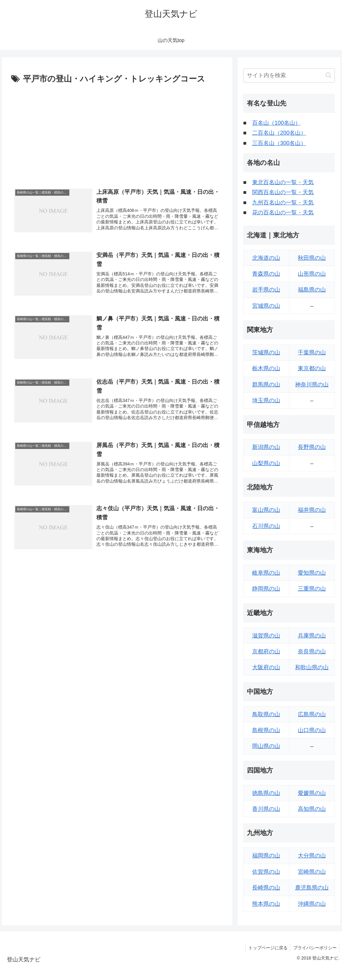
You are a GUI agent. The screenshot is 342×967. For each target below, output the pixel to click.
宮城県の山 (266, 306)
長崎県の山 (266, 888)
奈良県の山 (312, 651)
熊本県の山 (266, 904)
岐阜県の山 (266, 573)
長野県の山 (312, 447)
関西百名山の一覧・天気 (283, 192)
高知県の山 (312, 809)
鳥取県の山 (266, 714)
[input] (289, 75)
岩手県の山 (266, 290)
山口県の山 (312, 730)
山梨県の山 (266, 463)
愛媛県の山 (312, 793)
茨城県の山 (266, 352)
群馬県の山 (266, 384)
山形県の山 (312, 274)
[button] (328, 75)
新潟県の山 (266, 447)
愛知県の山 (312, 573)
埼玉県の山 (266, 400)
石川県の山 (266, 526)
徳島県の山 (266, 793)
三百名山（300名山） (279, 143)
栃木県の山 (266, 368)
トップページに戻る (266, 947)
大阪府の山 (266, 667)
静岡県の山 (266, 589)
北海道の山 (266, 258)
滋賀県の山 (266, 636)
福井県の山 (312, 510)
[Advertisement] (117, 132)
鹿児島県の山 (312, 888)
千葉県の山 (312, 352)
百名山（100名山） (276, 123)
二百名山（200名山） (279, 133)
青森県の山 (266, 274)
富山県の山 (266, 510)
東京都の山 (312, 368)
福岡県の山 (266, 856)
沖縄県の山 (312, 904)
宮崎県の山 (312, 872)
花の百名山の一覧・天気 (283, 212)
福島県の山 (312, 290)
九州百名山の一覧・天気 (283, 202)
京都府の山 (266, 651)
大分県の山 (312, 856)
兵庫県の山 (312, 636)
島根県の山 (266, 730)
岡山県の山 (266, 746)
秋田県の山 (312, 258)
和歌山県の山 (312, 667)
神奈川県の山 (312, 384)
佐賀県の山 (266, 872)
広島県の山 (312, 714)
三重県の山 (312, 589)
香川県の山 (266, 809)
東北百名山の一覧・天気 (283, 182)
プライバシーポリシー (314, 947)
